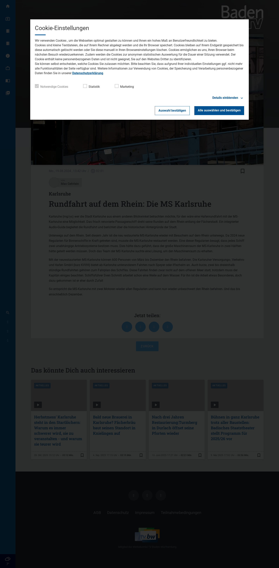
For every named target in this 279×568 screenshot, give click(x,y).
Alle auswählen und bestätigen (219, 110)
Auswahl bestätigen (172, 110)
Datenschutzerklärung (87, 73)
